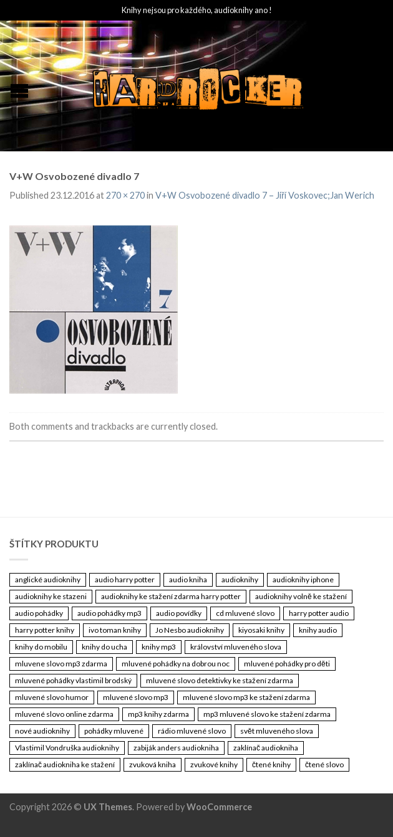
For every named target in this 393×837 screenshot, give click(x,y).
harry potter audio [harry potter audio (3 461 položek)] (319, 613)
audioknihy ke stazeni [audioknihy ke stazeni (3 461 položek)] (51, 596)
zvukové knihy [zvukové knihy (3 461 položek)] (214, 764)
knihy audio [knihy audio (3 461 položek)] (318, 630)
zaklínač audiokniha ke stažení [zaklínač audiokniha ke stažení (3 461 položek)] (65, 764)
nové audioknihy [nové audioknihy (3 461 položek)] (42, 730)
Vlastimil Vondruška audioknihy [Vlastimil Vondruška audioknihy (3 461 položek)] (67, 747)
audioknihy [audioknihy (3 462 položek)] (239, 579)
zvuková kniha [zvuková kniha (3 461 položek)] (152, 764)
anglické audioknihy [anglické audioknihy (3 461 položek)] (47, 579)
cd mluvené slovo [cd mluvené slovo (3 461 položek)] (245, 613)
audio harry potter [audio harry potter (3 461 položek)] (125, 579)
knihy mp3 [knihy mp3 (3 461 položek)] (159, 646)
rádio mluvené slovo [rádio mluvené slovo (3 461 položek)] (192, 730)
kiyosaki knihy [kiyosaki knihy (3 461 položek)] (261, 630)
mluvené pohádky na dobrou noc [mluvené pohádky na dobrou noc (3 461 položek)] (176, 663)
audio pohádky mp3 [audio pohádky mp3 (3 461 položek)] (109, 613)
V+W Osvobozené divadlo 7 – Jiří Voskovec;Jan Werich (264, 195)
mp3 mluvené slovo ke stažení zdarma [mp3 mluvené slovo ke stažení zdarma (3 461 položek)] (267, 714)
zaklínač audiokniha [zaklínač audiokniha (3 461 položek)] (265, 747)
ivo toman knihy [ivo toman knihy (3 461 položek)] (115, 630)
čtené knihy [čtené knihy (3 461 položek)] (271, 764)
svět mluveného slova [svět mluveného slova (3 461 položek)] (276, 730)
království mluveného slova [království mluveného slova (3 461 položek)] (235, 646)
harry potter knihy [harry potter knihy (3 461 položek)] (44, 630)
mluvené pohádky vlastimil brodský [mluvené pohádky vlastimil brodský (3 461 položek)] (73, 680)
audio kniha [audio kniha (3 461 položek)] (188, 579)
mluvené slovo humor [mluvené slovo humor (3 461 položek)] (52, 697)
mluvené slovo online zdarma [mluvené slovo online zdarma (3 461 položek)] (64, 714)
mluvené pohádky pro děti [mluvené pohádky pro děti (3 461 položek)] (287, 663)
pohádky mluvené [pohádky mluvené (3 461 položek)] (113, 730)
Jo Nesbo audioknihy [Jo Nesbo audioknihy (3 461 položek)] (189, 630)
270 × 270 (125, 195)
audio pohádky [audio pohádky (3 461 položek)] (39, 613)
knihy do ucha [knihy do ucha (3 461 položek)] (104, 646)
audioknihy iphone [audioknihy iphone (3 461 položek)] (303, 579)
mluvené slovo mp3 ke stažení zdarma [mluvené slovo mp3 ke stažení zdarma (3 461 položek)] (246, 697)
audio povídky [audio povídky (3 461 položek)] (178, 613)
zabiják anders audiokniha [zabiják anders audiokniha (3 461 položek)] (176, 747)
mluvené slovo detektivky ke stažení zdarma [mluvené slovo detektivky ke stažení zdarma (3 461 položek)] (219, 680)
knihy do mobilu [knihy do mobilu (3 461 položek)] (41, 646)
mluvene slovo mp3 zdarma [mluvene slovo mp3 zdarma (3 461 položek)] (61, 663)
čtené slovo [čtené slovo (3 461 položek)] (324, 764)
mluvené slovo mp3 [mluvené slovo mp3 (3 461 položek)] (135, 697)
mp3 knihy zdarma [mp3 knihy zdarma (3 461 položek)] (158, 714)
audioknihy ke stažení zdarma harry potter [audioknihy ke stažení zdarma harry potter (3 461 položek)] (171, 596)
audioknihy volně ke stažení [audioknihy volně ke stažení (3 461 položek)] (301, 596)
